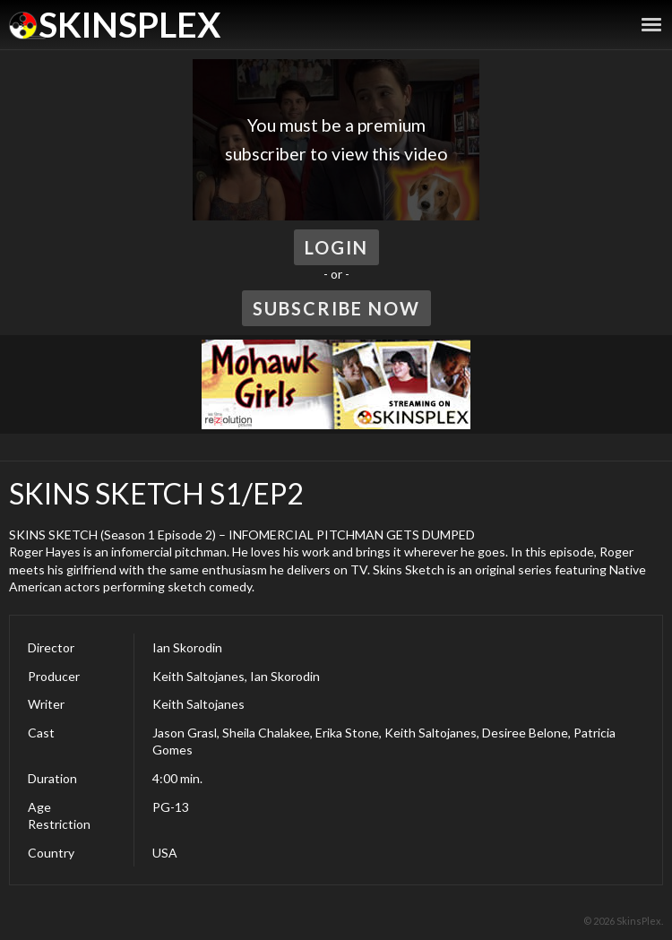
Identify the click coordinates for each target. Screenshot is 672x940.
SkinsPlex (129, 24)
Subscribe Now (336, 308)
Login (336, 247)
